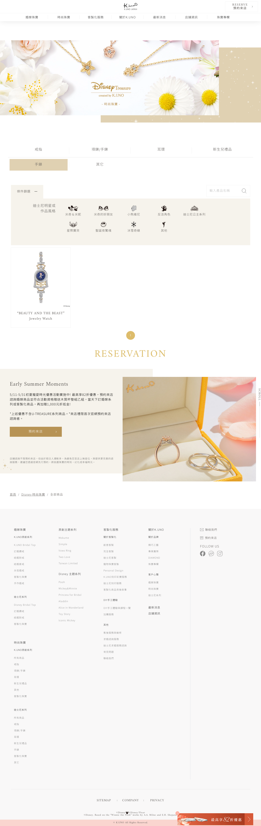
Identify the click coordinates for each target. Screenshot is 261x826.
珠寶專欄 (223, 17)
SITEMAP (104, 800)
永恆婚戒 (19, 570)
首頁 (13, 494)
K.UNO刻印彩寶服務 (115, 576)
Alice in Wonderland (71, 607)
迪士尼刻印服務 (112, 583)
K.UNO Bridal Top (25, 544)
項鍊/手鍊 (100, 150)
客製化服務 (96, 17)
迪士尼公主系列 (194, 210)
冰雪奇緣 (133, 226)
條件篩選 (27, 192)
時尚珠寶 (63, 17)
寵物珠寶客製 (111, 564)
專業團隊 (153, 551)
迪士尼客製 (109, 557)
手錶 (38, 165)
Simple (63, 544)
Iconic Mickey (67, 620)
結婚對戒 (19, 557)
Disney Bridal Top (25, 604)
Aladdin (63, 601)
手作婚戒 (19, 583)
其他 (164, 226)
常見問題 (108, 651)
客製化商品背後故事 (115, 589)
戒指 (38, 150)
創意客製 (108, 544)
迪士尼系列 (154, 595)
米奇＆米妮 (73, 210)
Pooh (62, 582)
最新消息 (159, 17)
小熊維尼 (133, 210)
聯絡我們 (108, 658)
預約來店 (36, 432)
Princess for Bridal (70, 594)
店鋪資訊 (191, 17)
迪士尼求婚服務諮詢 (115, 645)
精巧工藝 (153, 544)
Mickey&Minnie (68, 588)
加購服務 (108, 614)
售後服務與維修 (112, 632)
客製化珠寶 (20, 576)
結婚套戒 (19, 564)
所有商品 (19, 657)
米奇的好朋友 (103, 210)
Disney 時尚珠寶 (33, 494)
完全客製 (108, 551)
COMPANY (130, 800)
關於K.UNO (127, 17)
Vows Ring (65, 550)
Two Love (64, 556)
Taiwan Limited (68, 563)
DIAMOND (154, 557)
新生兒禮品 (222, 150)
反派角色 (164, 210)
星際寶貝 (73, 226)
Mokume (64, 537)
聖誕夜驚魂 (103, 226)
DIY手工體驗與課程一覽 (117, 608)
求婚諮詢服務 (111, 639)
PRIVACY (157, 800)
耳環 (161, 150)
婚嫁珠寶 (32, 17)
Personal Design (113, 570)
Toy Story (64, 614)
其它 (100, 165)
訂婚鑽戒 (19, 551)
